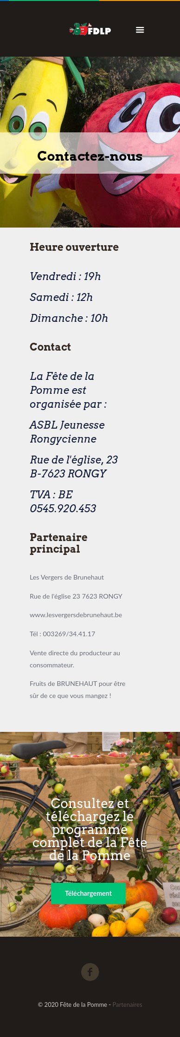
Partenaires (127, 1004)
